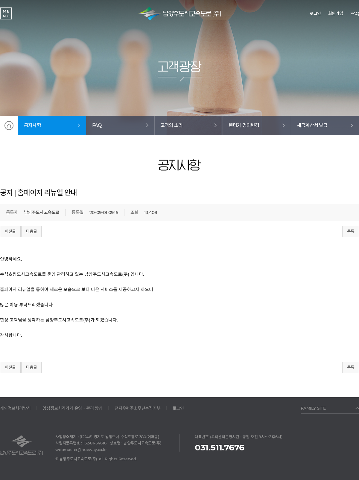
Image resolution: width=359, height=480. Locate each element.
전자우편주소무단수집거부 (138, 408)
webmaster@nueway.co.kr (81, 449)
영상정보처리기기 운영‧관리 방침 (72, 408)
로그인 (178, 408)
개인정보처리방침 (15, 408)
